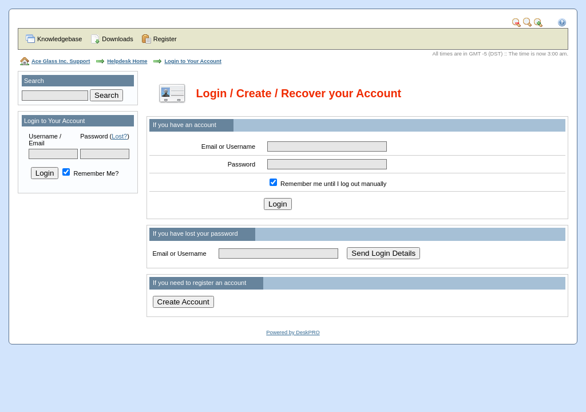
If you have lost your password (195, 233)
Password (94, 136)
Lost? (119, 136)
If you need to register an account (199, 282)
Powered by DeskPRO (292, 332)
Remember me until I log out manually (333, 183)
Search (34, 80)
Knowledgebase (59, 38)
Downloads (117, 38)
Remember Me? (90, 173)
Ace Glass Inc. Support (60, 61)
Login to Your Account (192, 61)
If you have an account (184, 124)
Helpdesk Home (127, 61)
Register (165, 38)
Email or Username (228, 146)
